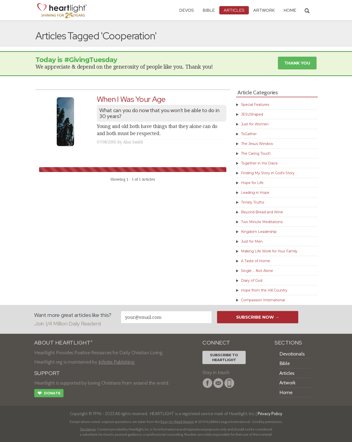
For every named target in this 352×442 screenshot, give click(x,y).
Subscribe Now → (257, 317)
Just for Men (252, 241)
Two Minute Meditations (262, 222)
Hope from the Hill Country (264, 290)
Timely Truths (252, 202)
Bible (209, 10)
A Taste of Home (255, 261)
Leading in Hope (255, 192)
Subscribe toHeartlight (224, 357)
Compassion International (263, 300)
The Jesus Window (257, 143)
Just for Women (255, 124)
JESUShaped (252, 114)
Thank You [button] (297, 63)
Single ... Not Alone (257, 271)
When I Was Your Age (131, 99)
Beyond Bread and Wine (262, 212)
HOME (290, 10)
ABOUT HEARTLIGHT (63, 342)
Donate (48, 393)
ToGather (249, 134)
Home (285, 392)
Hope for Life (252, 183)
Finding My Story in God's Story (268, 173)
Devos (186, 10)
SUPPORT (47, 373)
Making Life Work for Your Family (269, 251)
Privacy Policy (270, 413)
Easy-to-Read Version (177, 422)
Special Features (255, 104)
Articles (234, 10)
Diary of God (251, 280)
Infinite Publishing (116, 362)
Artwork (264, 10)
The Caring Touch (256, 153)
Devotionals (292, 354)
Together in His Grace (259, 163)
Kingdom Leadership (259, 231)
